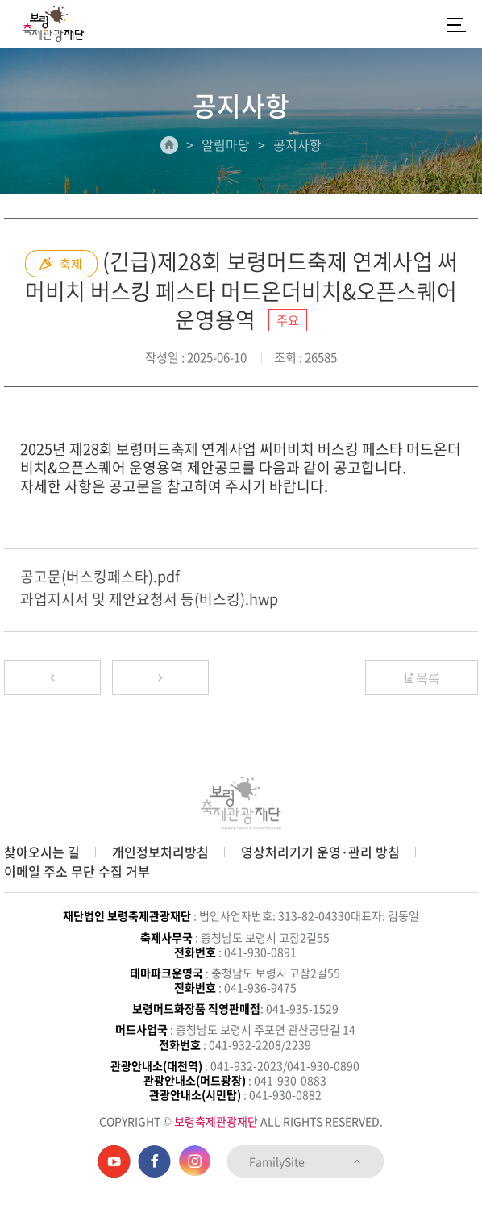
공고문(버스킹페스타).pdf (100, 576)
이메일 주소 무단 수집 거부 (77, 871)
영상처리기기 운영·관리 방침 (320, 851)
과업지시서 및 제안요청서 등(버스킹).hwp (149, 599)
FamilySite (306, 1161)
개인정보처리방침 (160, 851)
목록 (421, 677)
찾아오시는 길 (42, 851)
